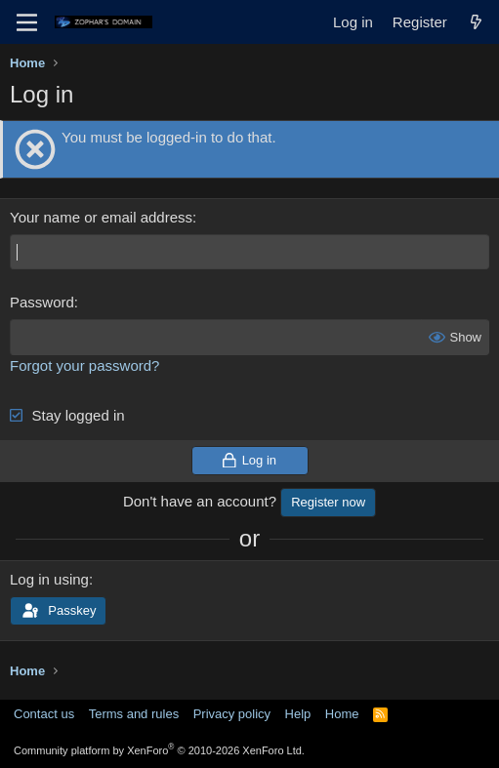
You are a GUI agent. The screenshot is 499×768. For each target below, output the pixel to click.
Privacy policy (231, 714)
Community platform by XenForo (159, 750)
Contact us (44, 714)
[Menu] (27, 22)
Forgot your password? (84, 365)
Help (298, 714)
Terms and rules (134, 714)
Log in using (49, 579)
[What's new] (476, 22)
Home (342, 714)
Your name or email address (101, 217)
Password (42, 302)
